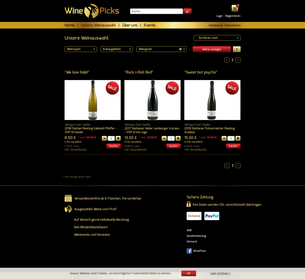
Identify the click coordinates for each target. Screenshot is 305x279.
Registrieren (232, 16)
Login (219, 16)
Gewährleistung (196, 236)
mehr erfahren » (220, 273)
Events (149, 25)
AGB (189, 230)
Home (69, 25)
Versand (192, 241)
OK (188, 273)
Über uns (129, 25)
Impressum (216, 25)
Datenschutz (232, 25)
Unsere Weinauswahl (98, 25)
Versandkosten (78, 149)
